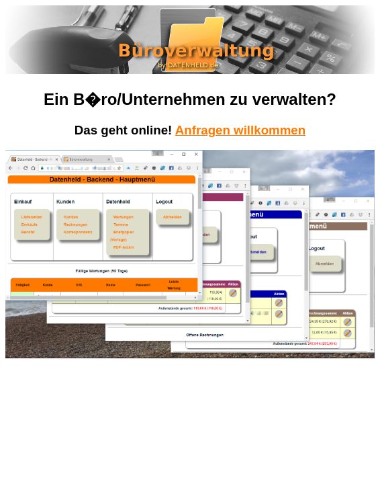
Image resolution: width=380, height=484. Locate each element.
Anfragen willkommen (240, 130)
